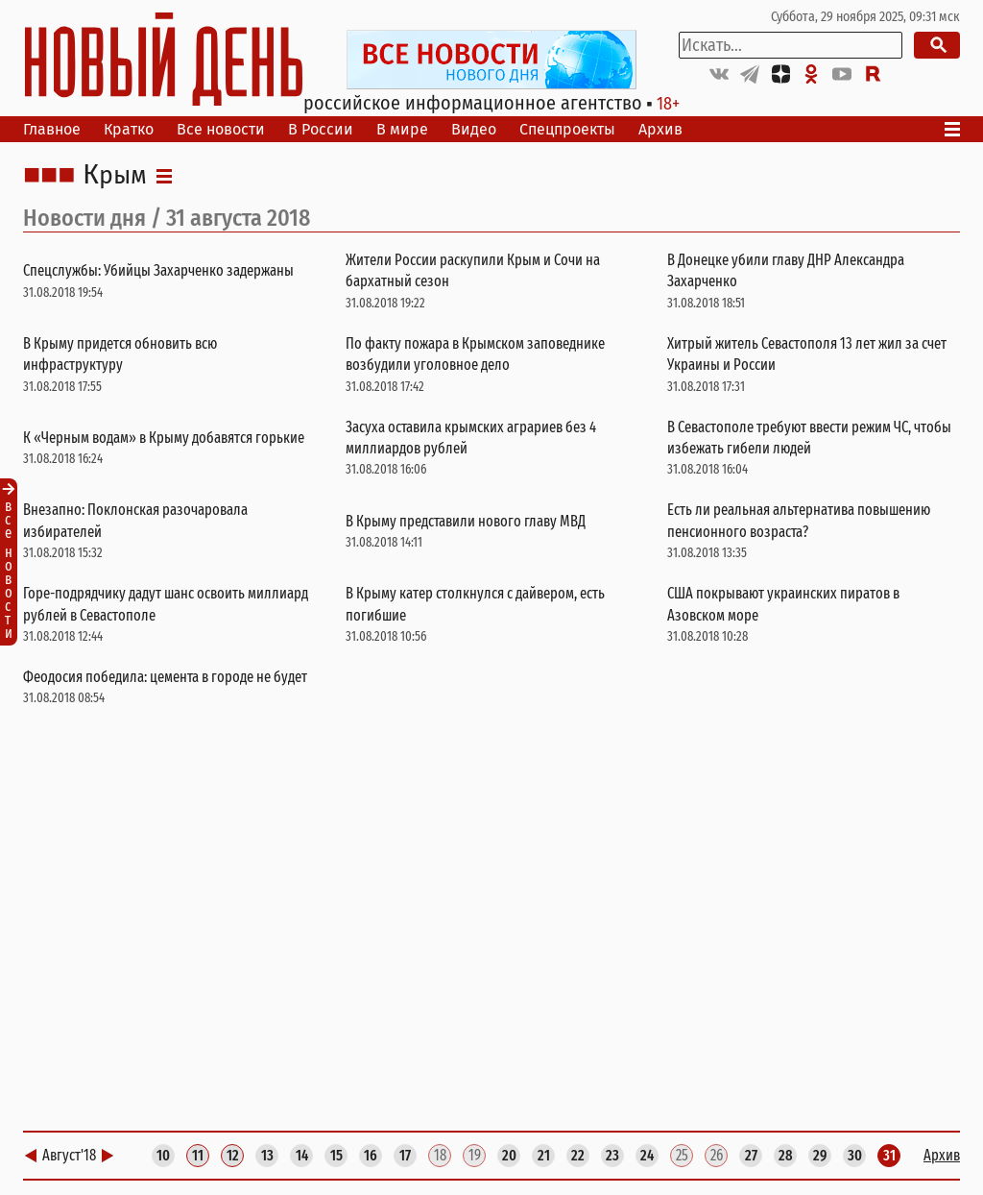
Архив (660, 129)
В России (320, 129)
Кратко (129, 129)
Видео (473, 129)
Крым (115, 175)
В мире (402, 129)
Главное (52, 129)
